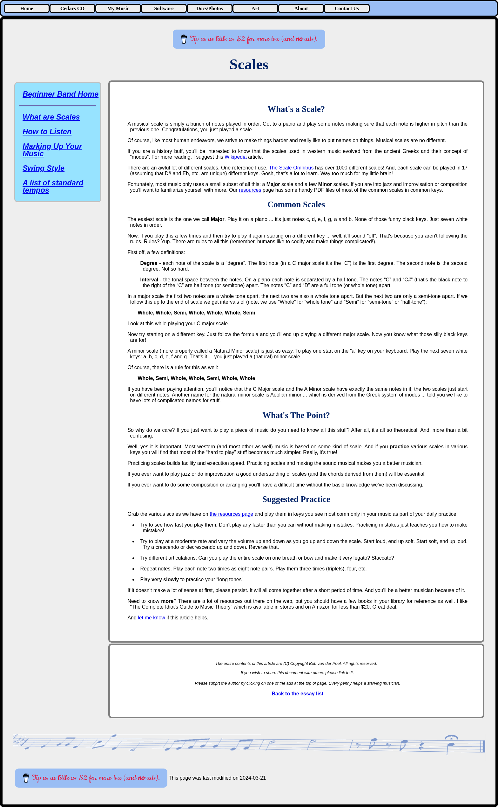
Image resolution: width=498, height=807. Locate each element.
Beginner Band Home (60, 94)
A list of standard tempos (53, 186)
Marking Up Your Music (52, 150)
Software (163, 8)
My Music (118, 8)
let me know (151, 617)
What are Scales (51, 117)
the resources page (231, 514)
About (301, 8)
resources (250, 190)
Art (255, 8)
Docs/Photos (209, 8)
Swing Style (43, 168)
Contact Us (347, 8)
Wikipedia (235, 157)
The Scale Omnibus (291, 167)
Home (26, 8)
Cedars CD (72, 8)
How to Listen (47, 132)
